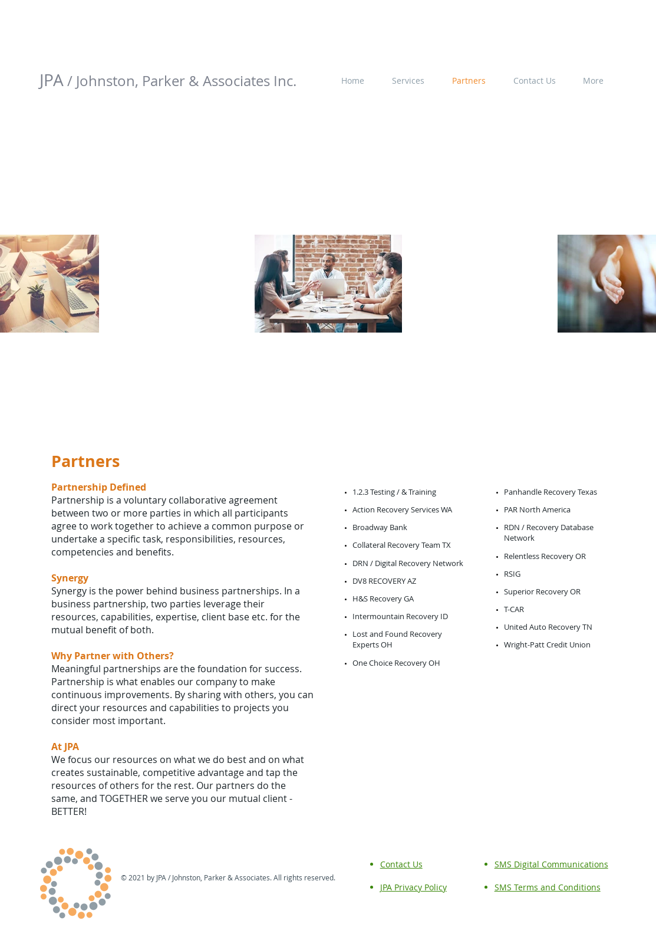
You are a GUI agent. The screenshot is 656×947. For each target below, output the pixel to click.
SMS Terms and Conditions (548, 887)
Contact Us (401, 864)
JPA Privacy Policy (413, 887)
